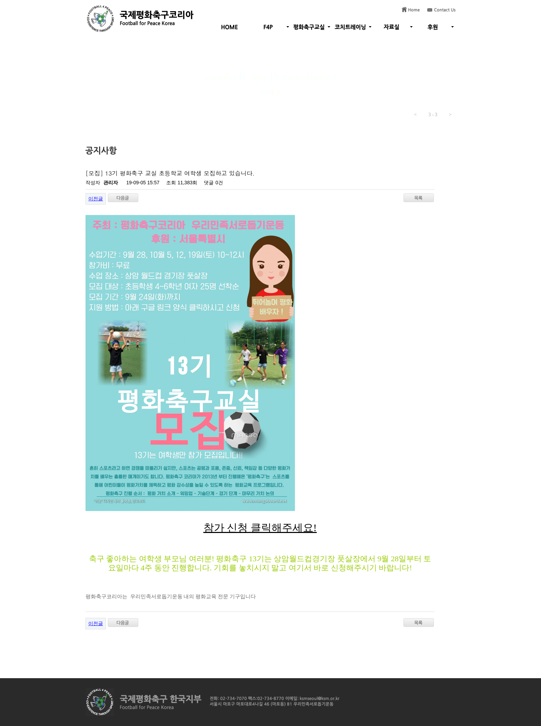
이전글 (95, 198)
